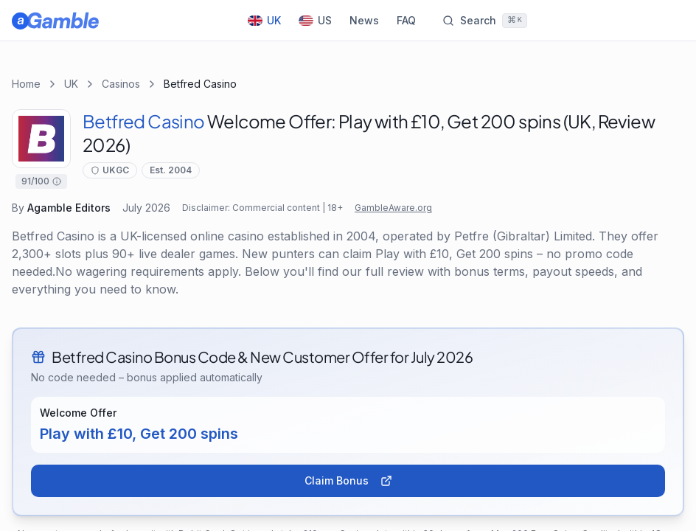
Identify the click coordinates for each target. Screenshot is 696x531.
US (315, 20)
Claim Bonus (348, 480)
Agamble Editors (69, 207)
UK (264, 20)
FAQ (406, 20)
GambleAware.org (393, 207)
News (364, 20)
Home (26, 83)
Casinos (121, 83)
